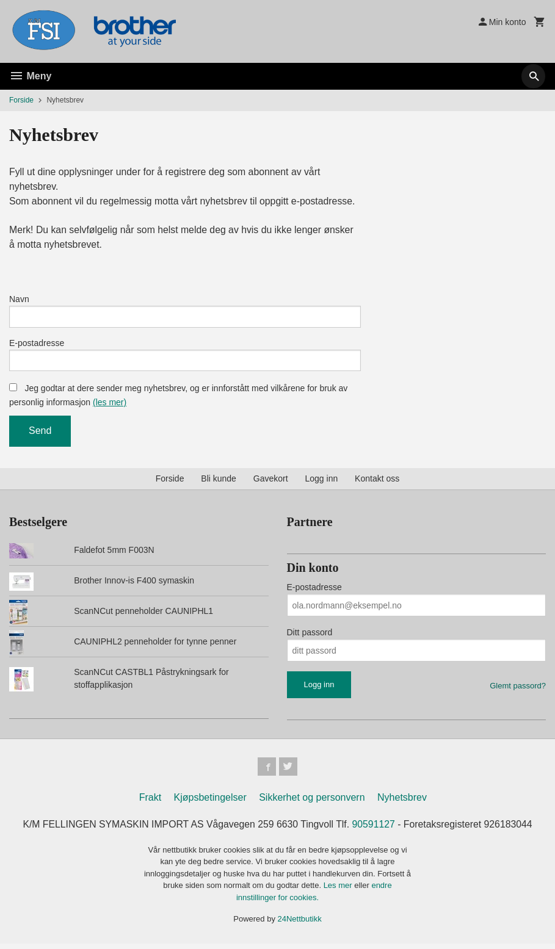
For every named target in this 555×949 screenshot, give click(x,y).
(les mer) (109, 406)
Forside (21, 100)
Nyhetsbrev (402, 803)
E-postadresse (36, 345)
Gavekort (270, 483)
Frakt (150, 803)
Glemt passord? (518, 690)
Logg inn (321, 483)
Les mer (339, 890)
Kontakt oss (377, 483)
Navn (19, 300)
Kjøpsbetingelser (210, 803)
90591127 (374, 830)
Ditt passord (310, 636)
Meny (30, 76)
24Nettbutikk (300, 924)
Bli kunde (218, 483)
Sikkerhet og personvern (312, 803)
